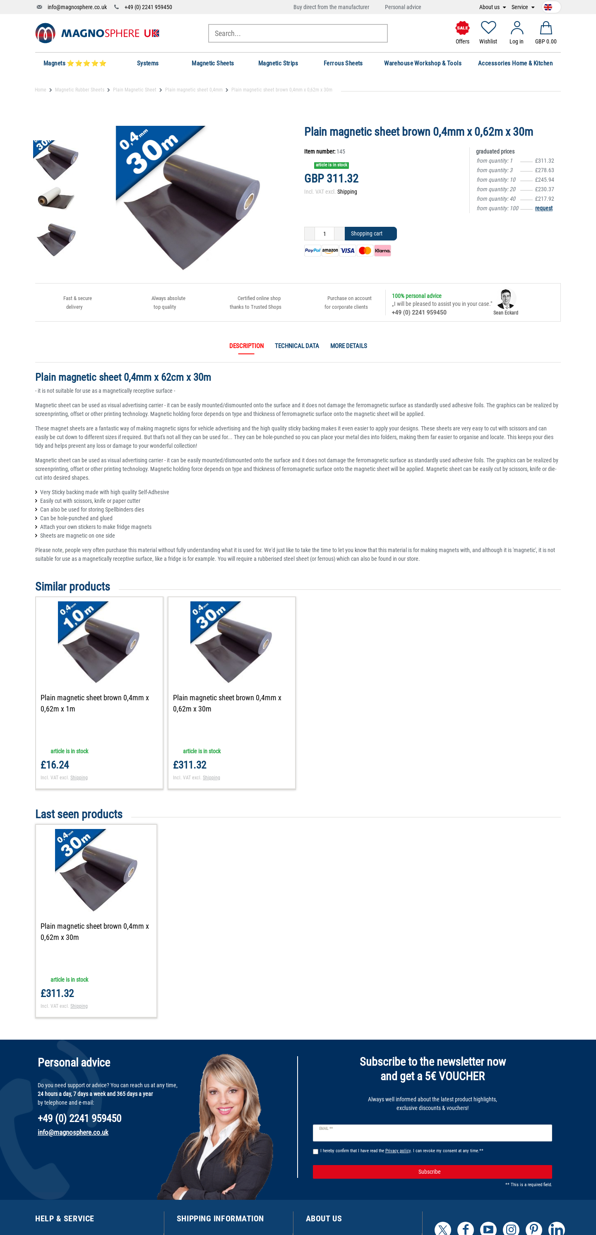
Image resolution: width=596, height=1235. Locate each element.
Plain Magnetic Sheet (134, 90)
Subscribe (482, 1172)
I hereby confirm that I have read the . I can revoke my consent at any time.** (401, 1150)
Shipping (347, 191)
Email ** (326, 1129)
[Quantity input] (324, 234)
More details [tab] (348, 346)
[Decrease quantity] (310, 233)
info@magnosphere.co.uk (77, 7)
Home (40, 90)
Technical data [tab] (297, 346)
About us (490, 7)
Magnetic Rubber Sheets (79, 90)
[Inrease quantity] (339, 233)
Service (520, 7)
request (544, 208)
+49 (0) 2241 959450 (148, 7)
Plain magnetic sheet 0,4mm (194, 90)
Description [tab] (246, 346)
